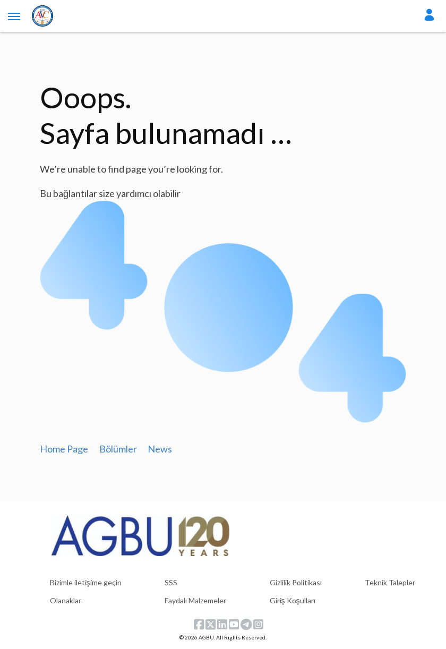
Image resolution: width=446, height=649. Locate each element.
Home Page (64, 449)
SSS (171, 582)
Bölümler (118, 449)
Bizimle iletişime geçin (86, 582)
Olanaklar (65, 600)
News (160, 449)
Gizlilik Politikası (296, 582)
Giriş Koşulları (292, 600)
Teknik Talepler (390, 582)
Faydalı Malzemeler (195, 600)
